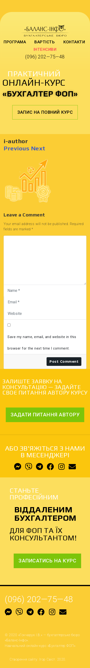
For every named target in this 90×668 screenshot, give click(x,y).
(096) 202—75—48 (45, 57)
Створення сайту (23, 659)
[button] (45, 112)
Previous (16, 148)
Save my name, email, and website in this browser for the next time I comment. (41, 342)
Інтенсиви (45, 49)
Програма (15, 42)
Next (38, 148)
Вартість (44, 42)
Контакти (74, 42)
